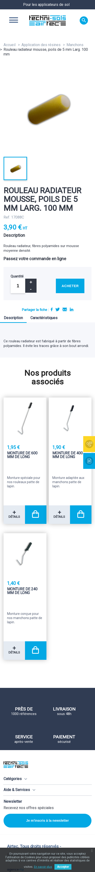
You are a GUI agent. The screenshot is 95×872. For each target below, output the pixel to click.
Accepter (63, 866)
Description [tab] (13, 318)
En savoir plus (43, 866)
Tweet (57, 309)
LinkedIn (71, 309)
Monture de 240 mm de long (22, 591)
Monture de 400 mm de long (67, 455)
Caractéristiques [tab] (44, 318)
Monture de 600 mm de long (22, 455)
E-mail (64, 309)
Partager (52, 309)
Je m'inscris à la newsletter (47, 820)
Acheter (70, 286)
